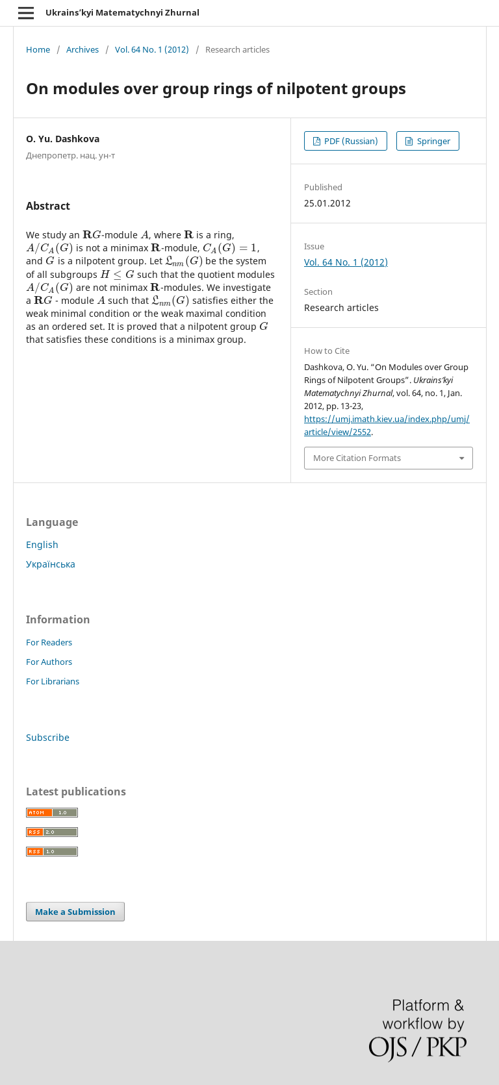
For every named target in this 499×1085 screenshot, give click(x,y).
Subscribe (48, 737)
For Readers (49, 642)
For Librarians (52, 681)
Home (38, 49)
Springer (432, 141)
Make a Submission (75, 911)
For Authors (49, 661)
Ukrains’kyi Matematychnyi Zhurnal (122, 12)
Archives (82, 49)
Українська (50, 564)
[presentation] (92, 235)
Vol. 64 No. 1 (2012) (152, 49)
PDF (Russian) (350, 141)
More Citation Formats (357, 458)
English (42, 544)
